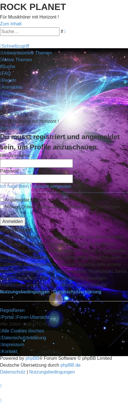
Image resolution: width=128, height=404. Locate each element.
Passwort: (10, 170)
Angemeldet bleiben (22, 200)
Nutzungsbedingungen (24, 291)
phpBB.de (71, 365)
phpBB (32, 358)
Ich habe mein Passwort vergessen (35, 186)
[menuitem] (26, 52)
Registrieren (12, 310)
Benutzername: (15, 155)
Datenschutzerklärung (77, 291)
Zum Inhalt (11, 23)
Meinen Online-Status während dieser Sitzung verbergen (60, 206)
